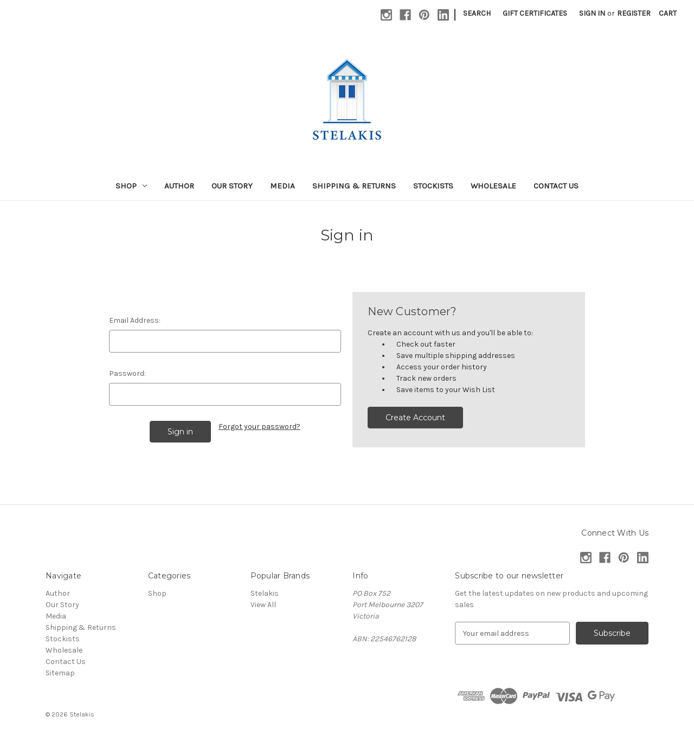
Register (634, 13)
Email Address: (134, 320)
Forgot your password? (259, 426)
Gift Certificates (535, 13)
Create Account (415, 417)
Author (179, 186)
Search (477, 13)
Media (282, 186)
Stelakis (264, 593)
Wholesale (493, 186)
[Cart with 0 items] (668, 13)
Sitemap (60, 673)
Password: (127, 373)
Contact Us (556, 186)
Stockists (433, 186)
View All (263, 604)
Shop (131, 186)
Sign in (592, 13)
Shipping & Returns (354, 186)
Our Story (232, 186)
